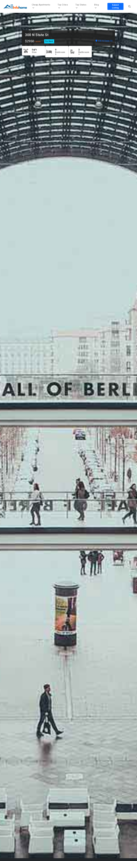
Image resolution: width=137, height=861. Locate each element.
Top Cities (63, 6)
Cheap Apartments (41, 6)
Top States (80, 6)
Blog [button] (96, 6)
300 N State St (36, 35)
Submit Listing (115, 6)
